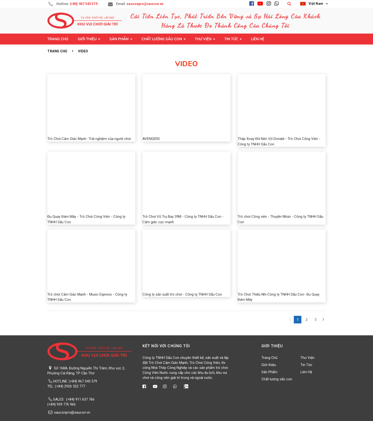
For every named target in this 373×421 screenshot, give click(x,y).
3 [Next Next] (316, 320)
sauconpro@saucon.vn (72, 412)
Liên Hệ (257, 39)
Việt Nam (312, 3)
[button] (289, 3)
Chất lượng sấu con (162, 39)
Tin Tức (231, 39)
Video (83, 51)
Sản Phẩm (119, 39)
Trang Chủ (57, 39)
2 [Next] (307, 320)
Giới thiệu (87, 39)
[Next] (323, 319)
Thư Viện (203, 39)
